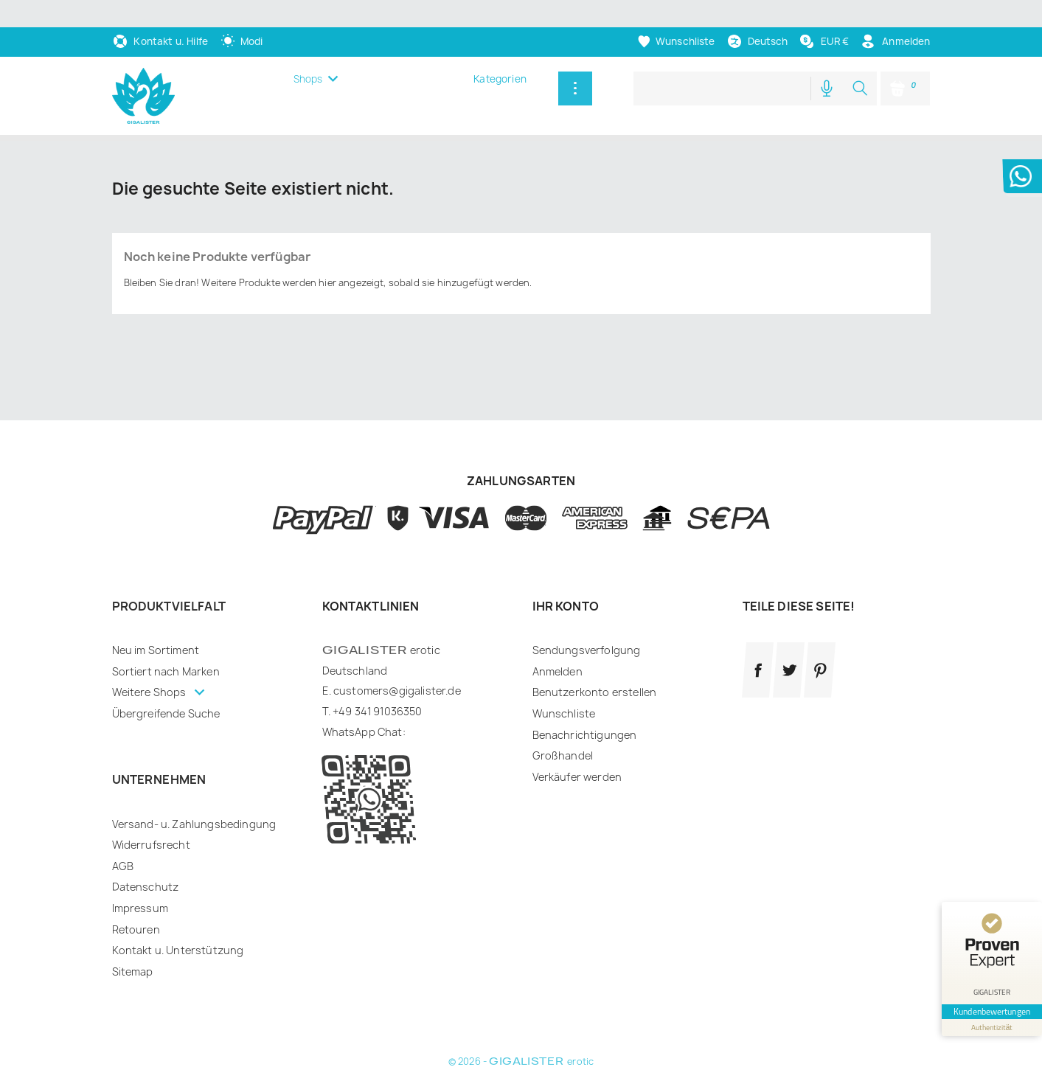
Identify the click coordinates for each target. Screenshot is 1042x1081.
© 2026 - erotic (521, 1061)
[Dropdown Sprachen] (757, 41)
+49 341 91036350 (378, 711)
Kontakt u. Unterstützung (178, 950)
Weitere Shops (150, 692)
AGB (122, 866)
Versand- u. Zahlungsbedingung (194, 824)
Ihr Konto (565, 606)
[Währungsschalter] (824, 41)
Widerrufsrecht (151, 845)
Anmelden (557, 671)
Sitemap (132, 971)
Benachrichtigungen (584, 735)
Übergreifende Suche (166, 713)
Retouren (136, 929)
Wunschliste (564, 713)
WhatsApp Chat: (364, 732)
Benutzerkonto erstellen (594, 692)
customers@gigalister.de (397, 691)
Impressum (140, 908)
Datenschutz (145, 887)
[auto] (242, 41)
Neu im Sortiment (156, 650)
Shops (308, 79)
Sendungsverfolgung (586, 650)
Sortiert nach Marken (166, 671)
